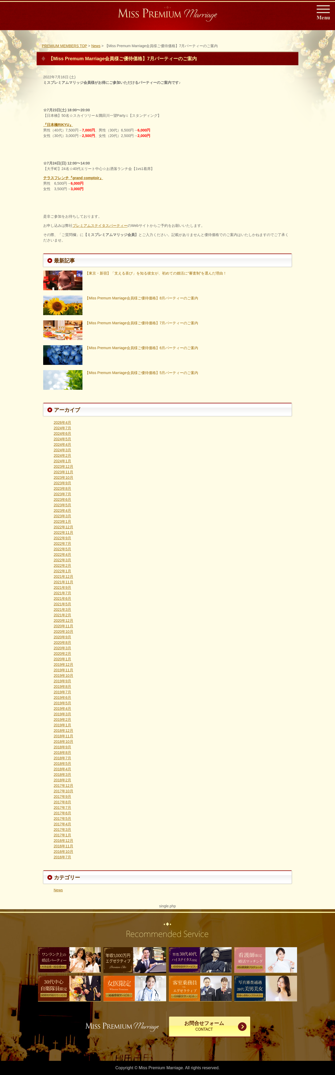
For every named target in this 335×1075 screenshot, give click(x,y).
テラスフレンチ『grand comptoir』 (73, 178)
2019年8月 (62, 686)
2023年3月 (62, 516)
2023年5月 (62, 505)
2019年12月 (63, 664)
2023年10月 (63, 477)
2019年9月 (62, 681)
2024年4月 (62, 444)
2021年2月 (62, 615)
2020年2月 (62, 653)
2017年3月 (62, 829)
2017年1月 (62, 835)
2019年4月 (62, 708)
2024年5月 (62, 439)
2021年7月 (62, 593)
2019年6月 (62, 697)
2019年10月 (63, 675)
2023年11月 (63, 472)
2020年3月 (62, 648)
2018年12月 (63, 730)
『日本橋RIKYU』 (58, 125)
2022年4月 (62, 554)
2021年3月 (62, 609)
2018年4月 (62, 769)
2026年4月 (62, 422)
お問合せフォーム (204, 1027)
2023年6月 (62, 499)
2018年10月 (63, 741)
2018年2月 (62, 780)
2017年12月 (63, 785)
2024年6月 (62, 433)
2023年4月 (62, 510)
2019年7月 (62, 692)
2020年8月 (62, 642)
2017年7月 (62, 807)
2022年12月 (63, 527)
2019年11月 (63, 670)
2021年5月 (62, 604)
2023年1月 (62, 521)
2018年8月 (62, 752)
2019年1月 (62, 725)
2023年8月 (62, 488)
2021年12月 (63, 576)
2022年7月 (62, 543)
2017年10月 (63, 791)
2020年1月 (62, 659)
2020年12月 (63, 620)
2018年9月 (62, 747)
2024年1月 (62, 461)
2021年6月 (62, 598)
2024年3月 (62, 450)
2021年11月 (63, 582)
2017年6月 (62, 813)
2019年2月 (62, 719)
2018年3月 (62, 774)
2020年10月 (63, 631)
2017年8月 (62, 802)
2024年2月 (62, 455)
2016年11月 (63, 846)
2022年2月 (62, 565)
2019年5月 (62, 703)
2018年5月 (62, 763)
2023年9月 (62, 483)
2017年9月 (62, 796)
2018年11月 (63, 736)
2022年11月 (63, 532)
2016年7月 (62, 857)
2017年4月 (62, 824)
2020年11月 (63, 626)
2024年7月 (62, 428)
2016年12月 (63, 840)
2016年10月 (63, 851)
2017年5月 (62, 818)
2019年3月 (62, 714)
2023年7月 (62, 494)
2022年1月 (62, 571)
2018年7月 (62, 758)
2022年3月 (62, 560)
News (58, 890)
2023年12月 (63, 466)
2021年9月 (62, 587)
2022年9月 (62, 538)
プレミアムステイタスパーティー (99, 225)
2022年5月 (62, 549)
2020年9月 (62, 637)
